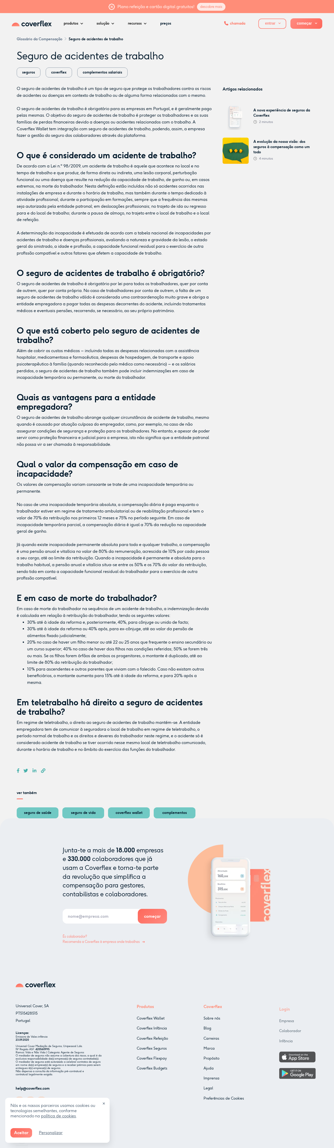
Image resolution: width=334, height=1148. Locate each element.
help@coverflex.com (33, 1090)
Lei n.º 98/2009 (65, 166)
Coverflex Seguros (152, 1055)
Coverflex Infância (152, 1034)
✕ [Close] (103, 1103)
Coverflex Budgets (152, 1074)
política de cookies (58, 1115)
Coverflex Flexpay (152, 1064)
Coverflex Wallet (32, 128)
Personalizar (51, 1132)
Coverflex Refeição (152, 1045)
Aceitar (21, 1132)
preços (165, 23)
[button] (75, 23)
